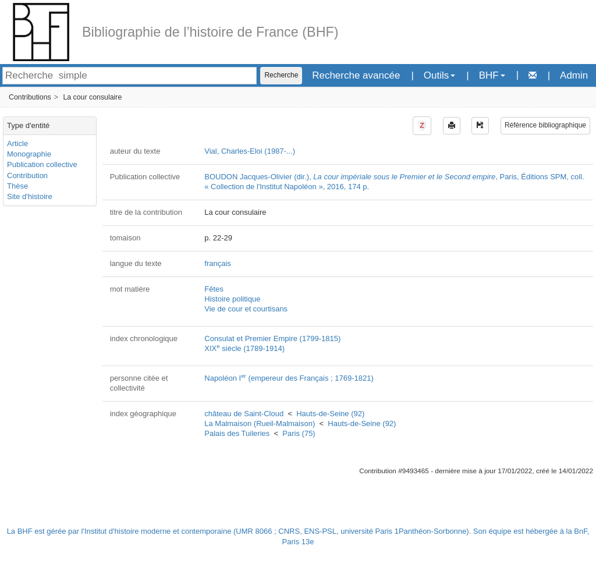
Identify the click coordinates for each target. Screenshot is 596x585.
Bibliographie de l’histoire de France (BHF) (210, 32)
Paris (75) (298, 433)
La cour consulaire (92, 97)
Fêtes (214, 289)
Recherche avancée (356, 75)
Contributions (30, 97)
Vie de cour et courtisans (246, 308)
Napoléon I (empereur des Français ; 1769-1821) (289, 378)
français (217, 263)
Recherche (281, 75)
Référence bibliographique (545, 125)
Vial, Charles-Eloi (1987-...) (249, 151)
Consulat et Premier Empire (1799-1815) (272, 338)
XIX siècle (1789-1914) (244, 348)
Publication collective (42, 164)
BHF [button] (492, 75)
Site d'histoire (29, 196)
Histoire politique (232, 299)
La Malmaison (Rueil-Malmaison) (259, 423)
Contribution (27, 175)
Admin (574, 75)
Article (17, 143)
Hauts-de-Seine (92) (330, 413)
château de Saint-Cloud (243, 413)
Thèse (17, 186)
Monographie (29, 154)
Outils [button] (439, 75)
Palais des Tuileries (236, 433)
